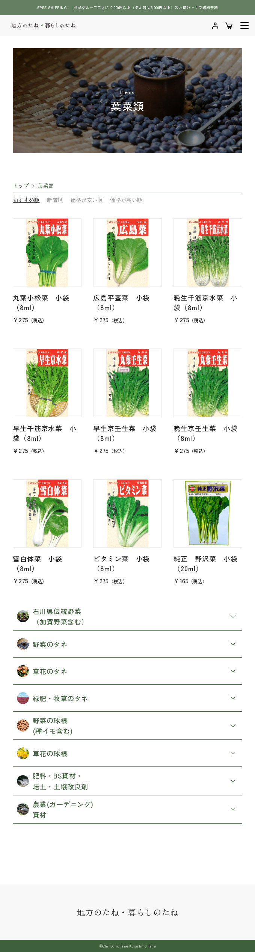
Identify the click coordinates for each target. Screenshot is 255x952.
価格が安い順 (87, 200)
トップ (21, 185)
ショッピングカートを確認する (229, 25)
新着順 (55, 200)
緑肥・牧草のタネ (52, 698)
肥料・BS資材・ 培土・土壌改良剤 (52, 781)
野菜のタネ (42, 644)
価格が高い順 (126, 200)
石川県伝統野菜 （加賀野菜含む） (52, 616)
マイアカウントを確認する (215, 25)
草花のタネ (42, 671)
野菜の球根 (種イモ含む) (44, 725)
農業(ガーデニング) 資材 (55, 809)
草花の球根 (42, 753)
